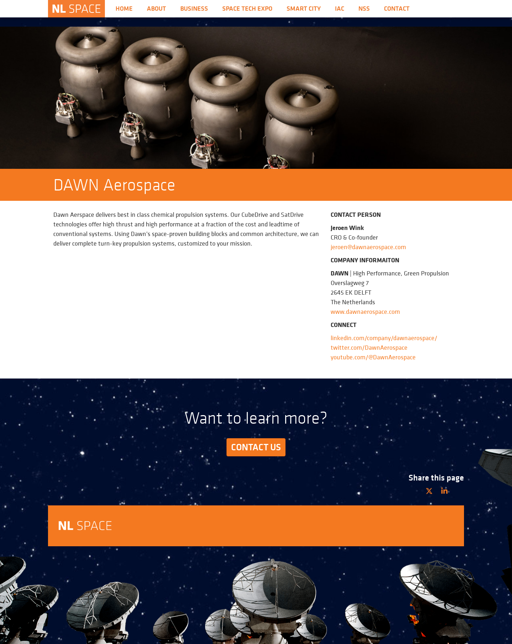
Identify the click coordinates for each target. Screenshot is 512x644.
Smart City (304, 8)
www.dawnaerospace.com (365, 311)
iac (339, 8)
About (156, 8)
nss (364, 8)
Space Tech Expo (247, 8)
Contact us (256, 447)
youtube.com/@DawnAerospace (373, 357)
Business (194, 8)
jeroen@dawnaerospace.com (368, 247)
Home (124, 8)
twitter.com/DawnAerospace (369, 347)
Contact (397, 8)
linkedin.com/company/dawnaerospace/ (384, 338)
